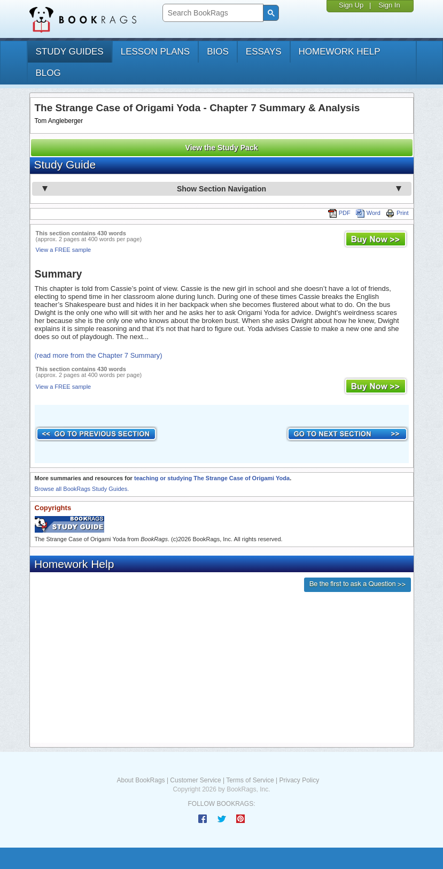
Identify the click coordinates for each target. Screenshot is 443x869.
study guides (70, 52)
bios (218, 52)
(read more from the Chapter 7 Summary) (98, 355)
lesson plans (155, 52)
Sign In (389, 5)
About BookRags (141, 780)
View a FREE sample (63, 250)
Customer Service (195, 780)
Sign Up (351, 5)
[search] (212, 13)
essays (264, 52)
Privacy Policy (299, 780)
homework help (339, 52)
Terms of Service (250, 780)
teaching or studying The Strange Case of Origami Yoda (212, 478)
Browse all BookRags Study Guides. (82, 489)
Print (397, 213)
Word (368, 213)
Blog (48, 73)
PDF (339, 213)
